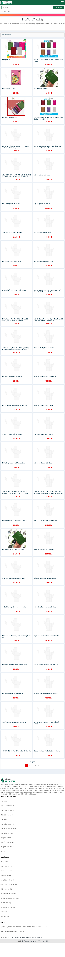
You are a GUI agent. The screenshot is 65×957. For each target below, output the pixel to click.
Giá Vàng (28, 937)
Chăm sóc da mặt (6, 866)
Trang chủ (3, 11)
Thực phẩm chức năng (8, 894)
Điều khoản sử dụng (7, 810)
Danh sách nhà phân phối (8, 828)
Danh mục (3, 819)
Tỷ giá (11, 937)
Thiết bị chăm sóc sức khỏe (9, 898)
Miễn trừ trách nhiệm (7, 815)
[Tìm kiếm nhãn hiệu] (27, 7)
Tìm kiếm (58, 7)
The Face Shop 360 (19, 937)
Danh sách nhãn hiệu (7, 824)
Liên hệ (2, 851)
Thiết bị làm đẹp (5, 903)
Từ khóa (9, 11)
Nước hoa (3, 912)
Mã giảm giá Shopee (7, 847)
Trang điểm (4, 862)
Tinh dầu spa (4, 916)
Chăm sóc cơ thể (6, 871)
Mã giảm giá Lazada (7, 842)
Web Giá (34, 937)
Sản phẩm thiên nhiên (7, 880)
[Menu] (62, 2)
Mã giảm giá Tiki (6, 838)
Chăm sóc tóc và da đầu (8, 884)
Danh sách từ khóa (6, 833)
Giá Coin (39, 937)
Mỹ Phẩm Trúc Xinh (42, 941)
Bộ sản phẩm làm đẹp (7, 907)
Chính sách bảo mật (7, 806)
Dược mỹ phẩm (5, 875)
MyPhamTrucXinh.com (29, 941)
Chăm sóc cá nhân (6, 889)
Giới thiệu (3, 801)
